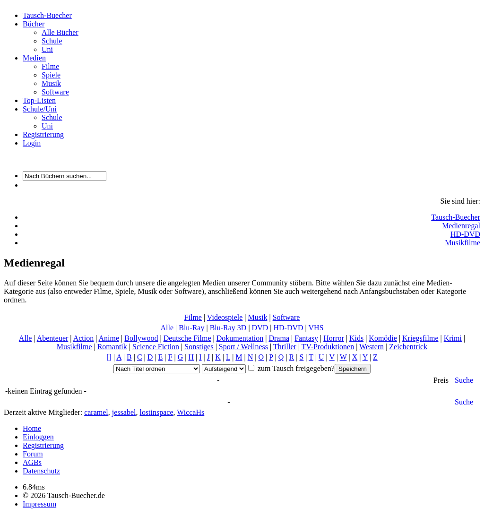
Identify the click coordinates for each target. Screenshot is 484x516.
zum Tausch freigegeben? (295, 368)
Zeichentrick (408, 347)
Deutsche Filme (187, 338)
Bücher (33, 24)
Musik (51, 83)
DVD (260, 328)
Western (371, 347)
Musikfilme (462, 243)
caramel (96, 412)
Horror (333, 338)
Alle (166, 328)
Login (32, 143)
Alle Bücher (60, 32)
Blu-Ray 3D (228, 328)
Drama (278, 338)
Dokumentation (240, 338)
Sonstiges (198, 347)
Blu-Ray (191, 328)
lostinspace (156, 412)
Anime (109, 338)
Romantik (112, 347)
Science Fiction (155, 347)
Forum (33, 454)
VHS (316, 328)
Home (32, 428)
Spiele (51, 75)
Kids (356, 338)
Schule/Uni (40, 109)
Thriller (284, 347)
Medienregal (461, 226)
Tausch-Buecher (47, 15)
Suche (464, 380)
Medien (34, 58)
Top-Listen (39, 100)
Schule (52, 41)
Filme (50, 66)
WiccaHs (190, 412)
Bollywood (141, 338)
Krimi (453, 338)
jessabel (124, 412)
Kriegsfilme (420, 338)
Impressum (39, 504)
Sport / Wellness (243, 347)
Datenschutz (41, 471)
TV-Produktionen (328, 347)
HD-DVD (465, 234)
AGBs (32, 462)
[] (109, 357)
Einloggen (38, 437)
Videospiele (224, 317)
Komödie (383, 338)
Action (83, 338)
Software (55, 92)
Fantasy (306, 338)
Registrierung (43, 134)
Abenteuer (53, 338)
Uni (47, 49)
